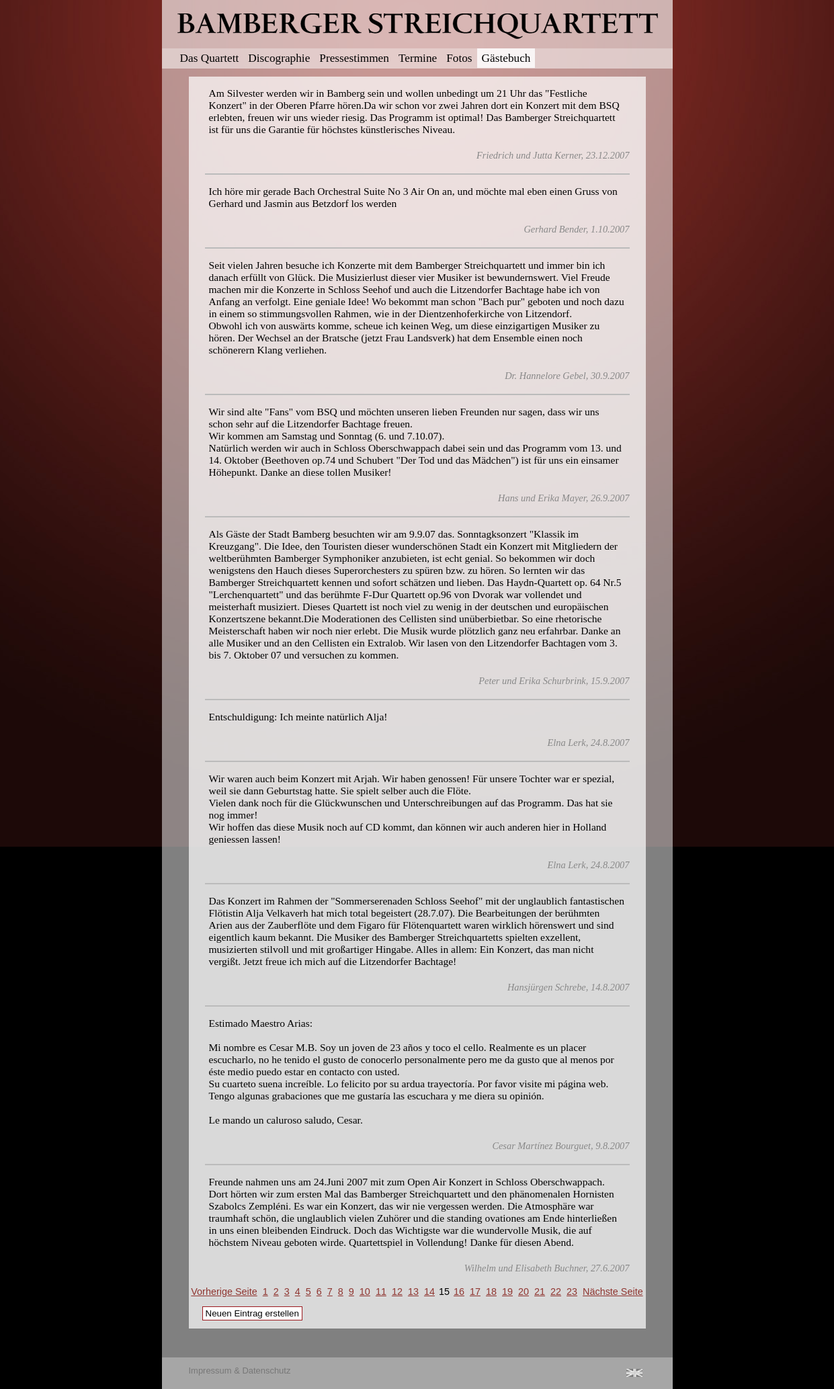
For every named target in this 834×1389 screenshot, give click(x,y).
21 (539, 1291)
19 (507, 1291)
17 (475, 1291)
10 (365, 1291)
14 (429, 1291)
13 (413, 1291)
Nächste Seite (613, 1291)
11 (381, 1291)
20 (523, 1291)
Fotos (459, 58)
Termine (418, 58)
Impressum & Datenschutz (240, 1370)
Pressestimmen (354, 58)
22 (555, 1291)
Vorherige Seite (224, 1291)
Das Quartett (209, 58)
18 (491, 1291)
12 (397, 1291)
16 (459, 1291)
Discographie (279, 58)
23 (572, 1291)
